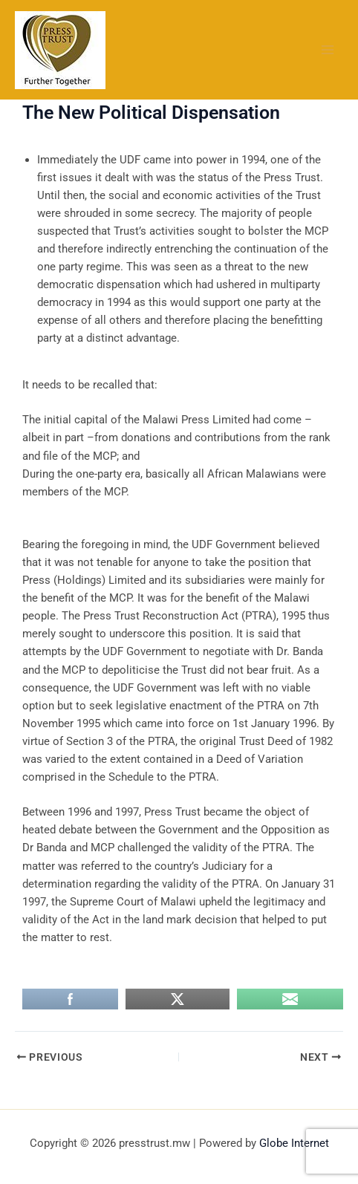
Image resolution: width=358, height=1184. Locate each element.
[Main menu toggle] (327, 49)
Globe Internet (294, 1143)
